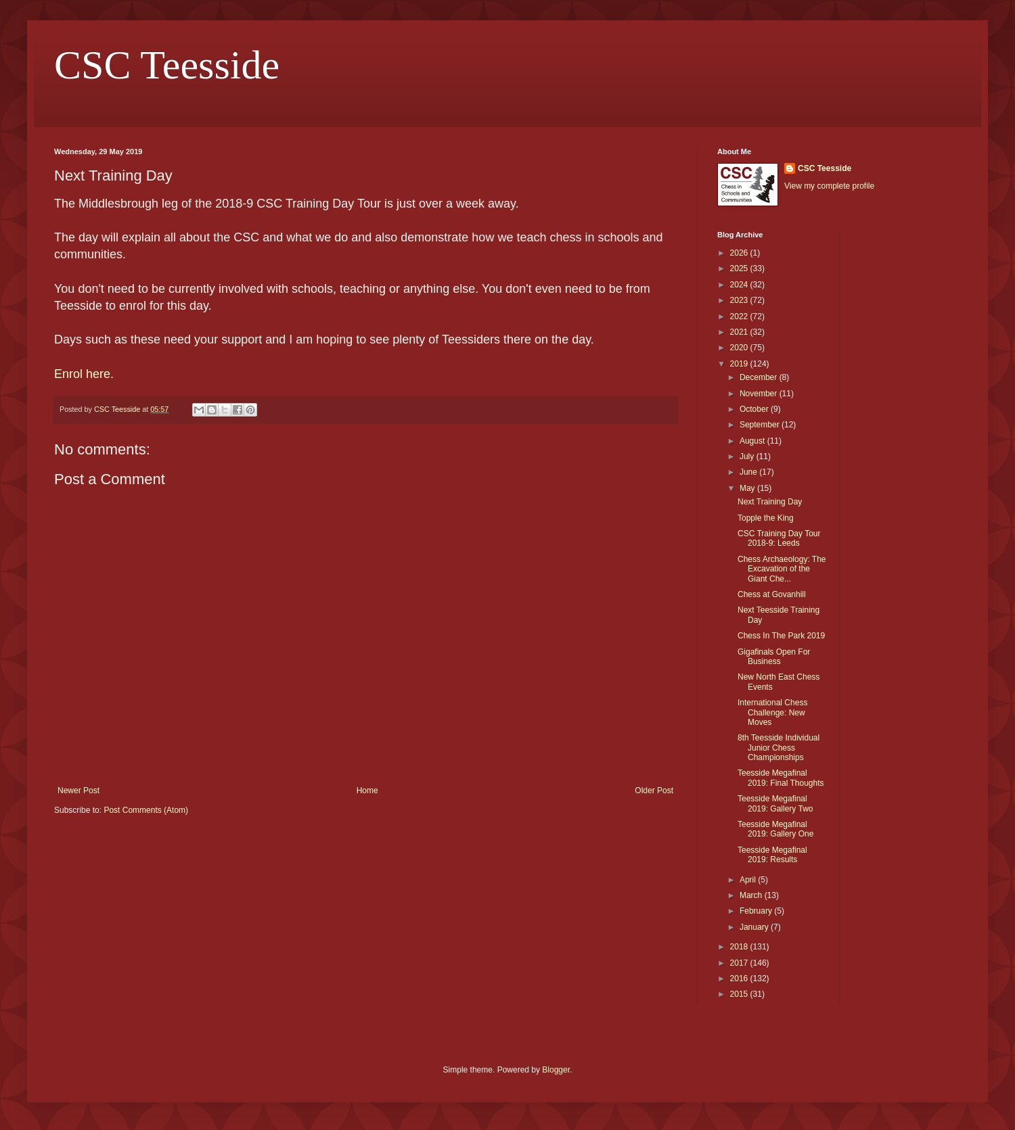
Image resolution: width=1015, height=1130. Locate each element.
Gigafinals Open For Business (774, 656)
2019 (740, 364)
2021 (740, 332)
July (748, 456)
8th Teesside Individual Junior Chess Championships (778, 747)
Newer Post (78, 790)
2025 (740, 268)
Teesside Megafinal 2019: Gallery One (775, 829)
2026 (740, 253)
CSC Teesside (166, 65)
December (760, 377)
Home (367, 790)
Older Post (654, 790)
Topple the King (766, 518)
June (749, 472)
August (753, 441)
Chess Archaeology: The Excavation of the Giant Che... (782, 569)
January (755, 927)
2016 (740, 978)
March (752, 895)
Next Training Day (770, 502)
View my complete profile (829, 186)
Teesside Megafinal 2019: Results (772, 854)
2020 (740, 347)
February (757, 911)
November (760, 393)
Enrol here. (84, 374)
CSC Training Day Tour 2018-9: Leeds (779, 538)
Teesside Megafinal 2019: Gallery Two (775, 803)
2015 (740, 994)
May (748, 488)
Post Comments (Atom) (146, 810)
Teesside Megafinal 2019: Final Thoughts (781, 777)
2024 (740, 284)
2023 (740, 300)
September (761, 424)
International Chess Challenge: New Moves (772, 712)
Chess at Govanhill (772, 594)
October (755, 409)
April (749, 880)
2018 (740, 946)
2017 (740, 963)
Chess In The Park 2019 (781, 635)
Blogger (556, 1070)
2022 (740, 316)
